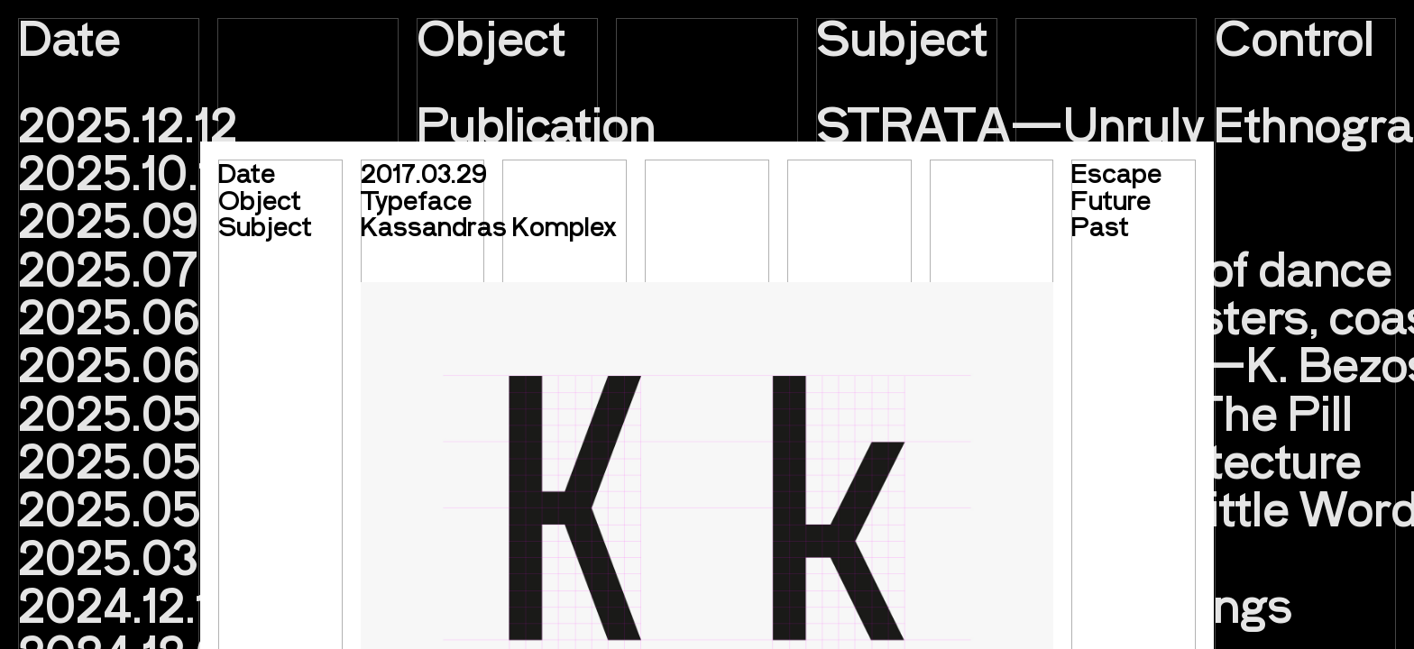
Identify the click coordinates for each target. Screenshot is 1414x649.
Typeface (416, 199)
